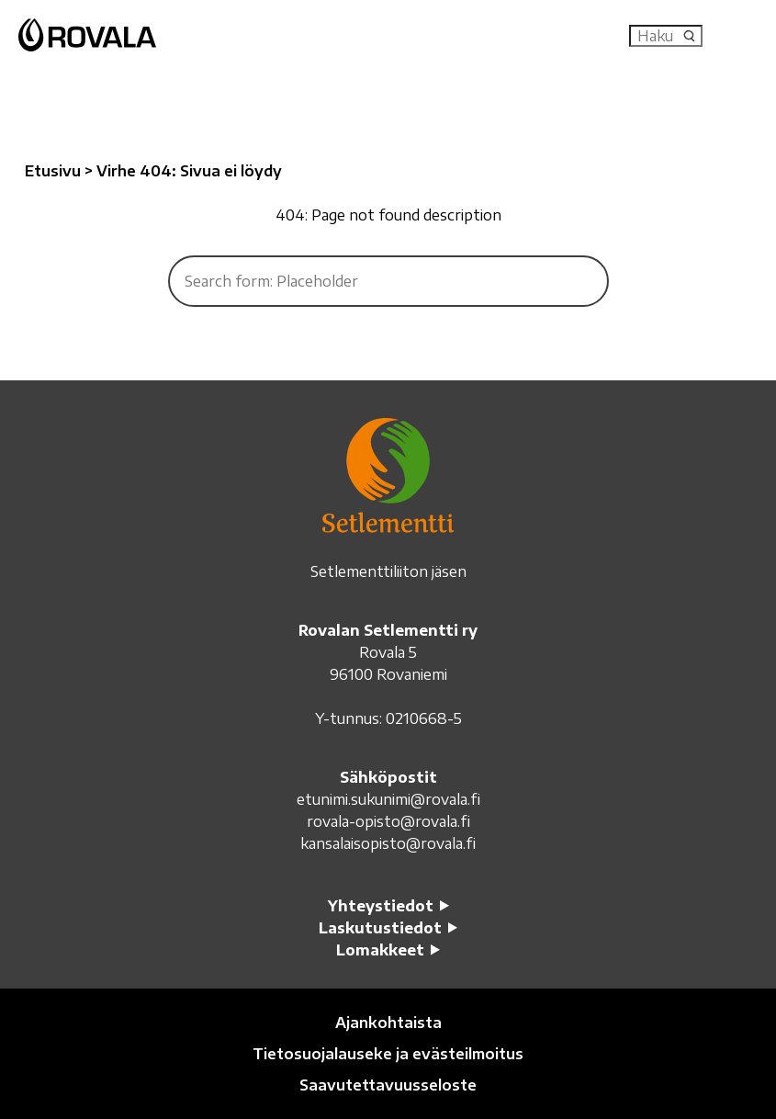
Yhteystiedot (380, 906)
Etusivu (53, 171)
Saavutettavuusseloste (388, 1085)
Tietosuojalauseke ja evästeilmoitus (388, 1054)
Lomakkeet (380, 950)
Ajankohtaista (388, 1022)
